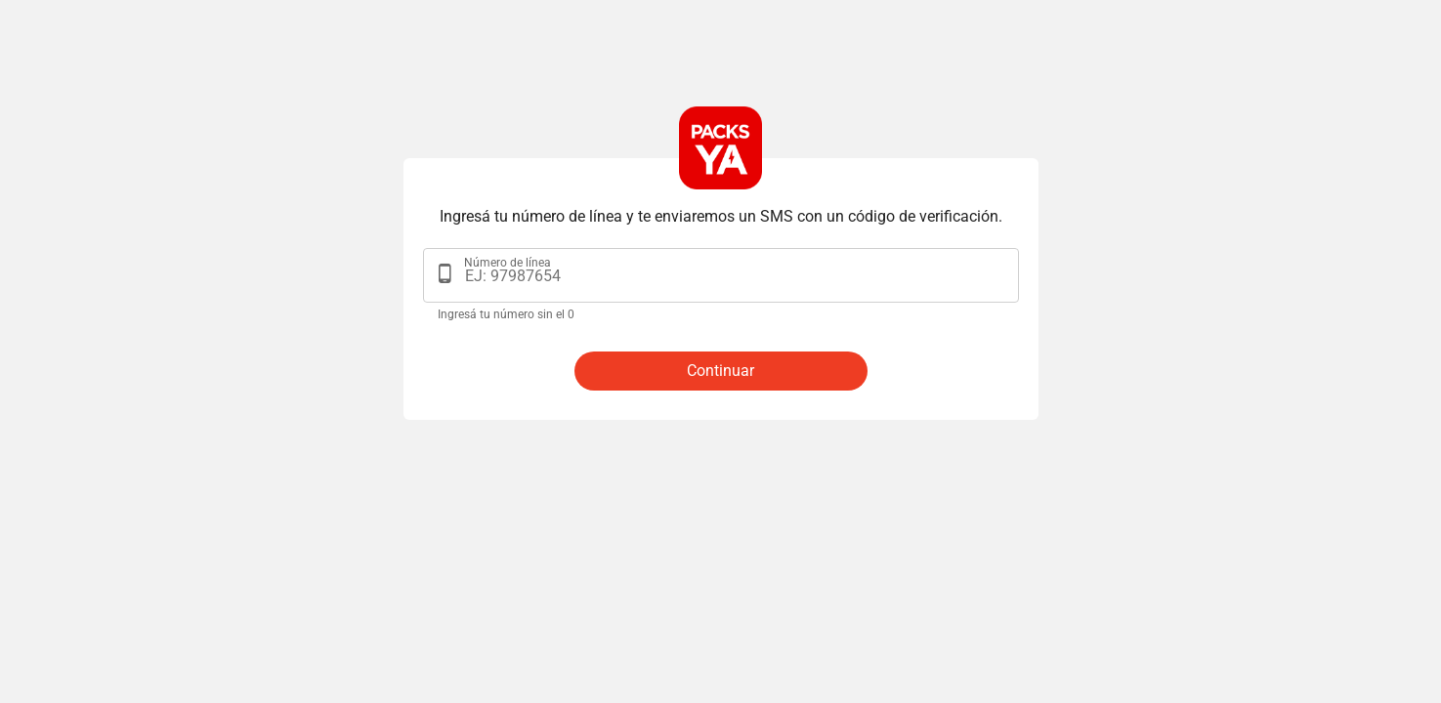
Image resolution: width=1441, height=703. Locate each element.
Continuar (720, 370)
